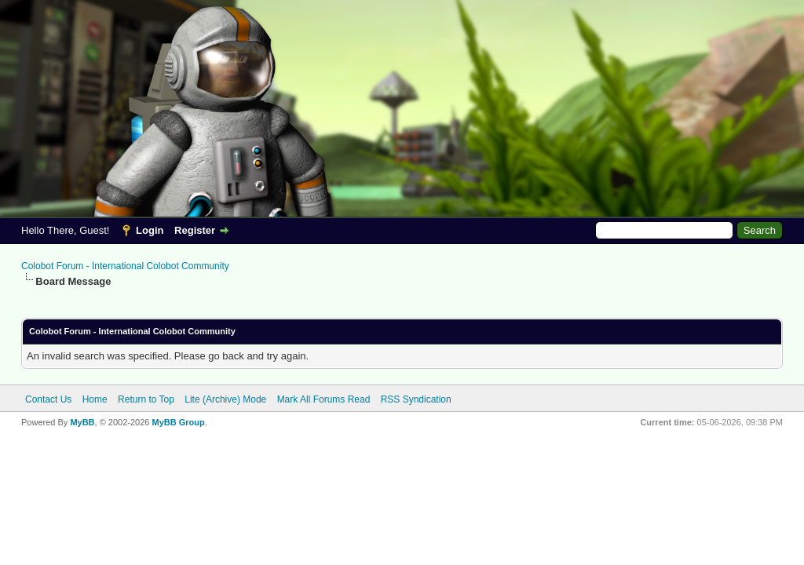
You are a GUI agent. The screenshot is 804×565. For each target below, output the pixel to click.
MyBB (82, 422)
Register (194, 230)
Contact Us (48, 399)
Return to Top (146, 399)
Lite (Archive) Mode (225, 399)
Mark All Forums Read (324, 399)
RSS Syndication (416, 399)
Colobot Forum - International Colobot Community (125, 266)
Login (149, 230)
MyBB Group (178, 422)
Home (95, 399)
